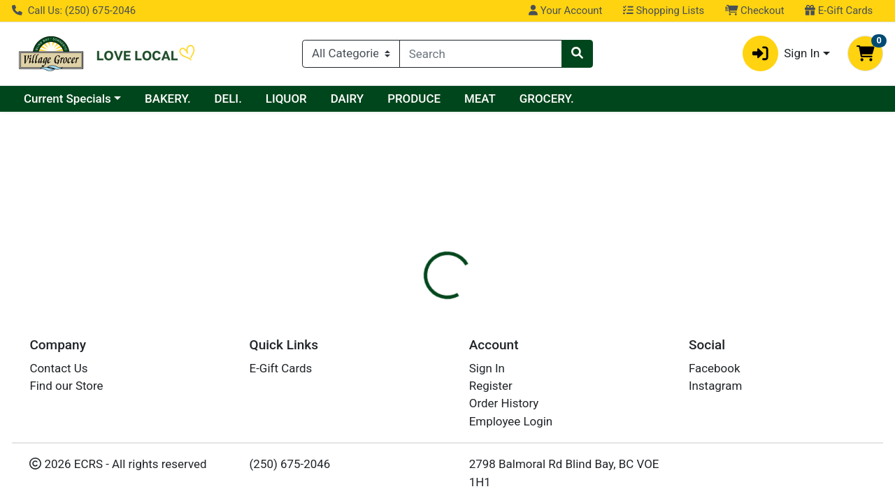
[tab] (412, 275)
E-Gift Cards (839, 10)
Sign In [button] (781, 53)
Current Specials (67, 98)
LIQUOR (286, 98)
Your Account (565, 10)
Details (412, 276)
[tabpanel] (634, 337)
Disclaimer (478, 276)
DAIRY (347, 98)
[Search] (480, 54)
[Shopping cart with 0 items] (865, 53)
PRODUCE (414, 98)
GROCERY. (547, 98)
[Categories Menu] (351, 54)
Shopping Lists (663, 10)
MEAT (480, 98)
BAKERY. (168, 98)
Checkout (755, 10)
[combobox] (480, 54)
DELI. (228, 98)
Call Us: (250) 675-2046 (74, 10)
